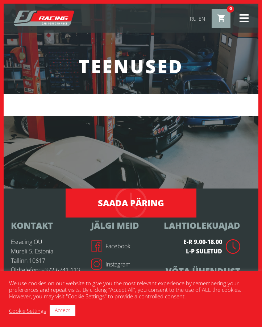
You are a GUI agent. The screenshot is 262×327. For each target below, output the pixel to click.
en (202, 18)
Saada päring (131, 203)
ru (193, 18)
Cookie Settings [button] (27, 310)
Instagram (110, 264)
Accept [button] (62, 310)
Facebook (110, 246)
